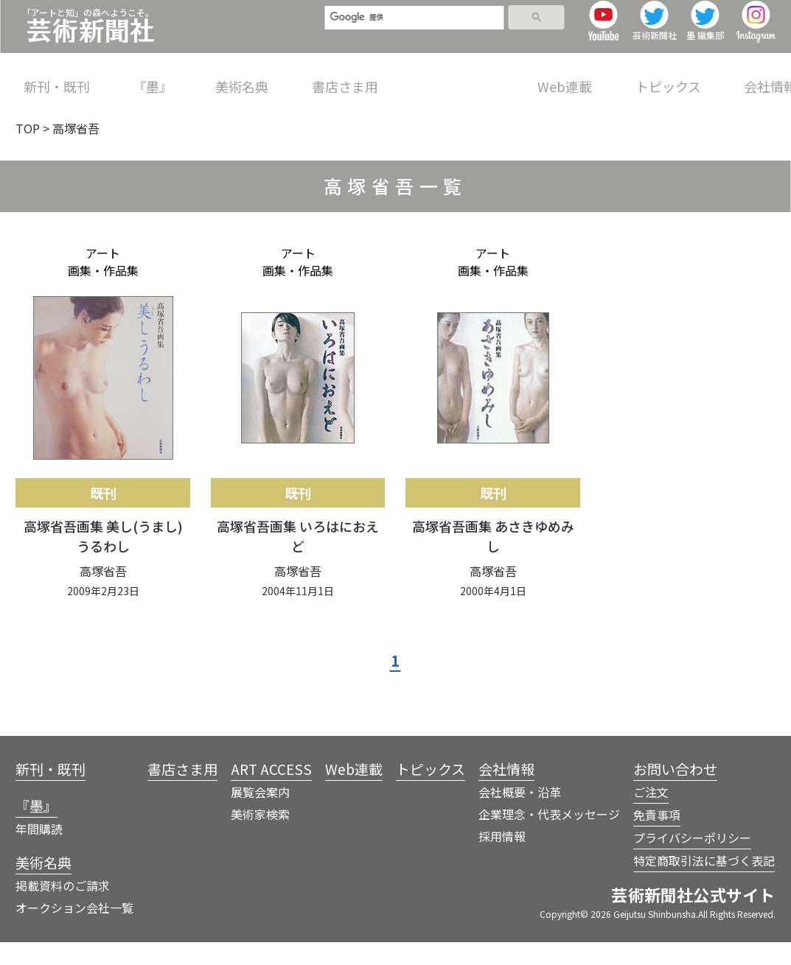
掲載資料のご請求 (62, 908)
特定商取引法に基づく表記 (704, 883)
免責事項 (656, 837)
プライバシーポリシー (692, 860)
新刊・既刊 (57, 76)
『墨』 (146, 76)
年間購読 (39, 851)
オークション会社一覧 (74, 930)
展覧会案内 (260, 815)
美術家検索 (260, 837)
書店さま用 (326, 76)
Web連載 (533, 76)
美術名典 (229, 76)
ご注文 (651, 815)
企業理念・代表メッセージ (549, 837)
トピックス (630, 76)
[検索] (392, 35)
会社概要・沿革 (519, 815)
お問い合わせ (675, 791)
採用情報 (502, 859)
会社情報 (725, 76)
